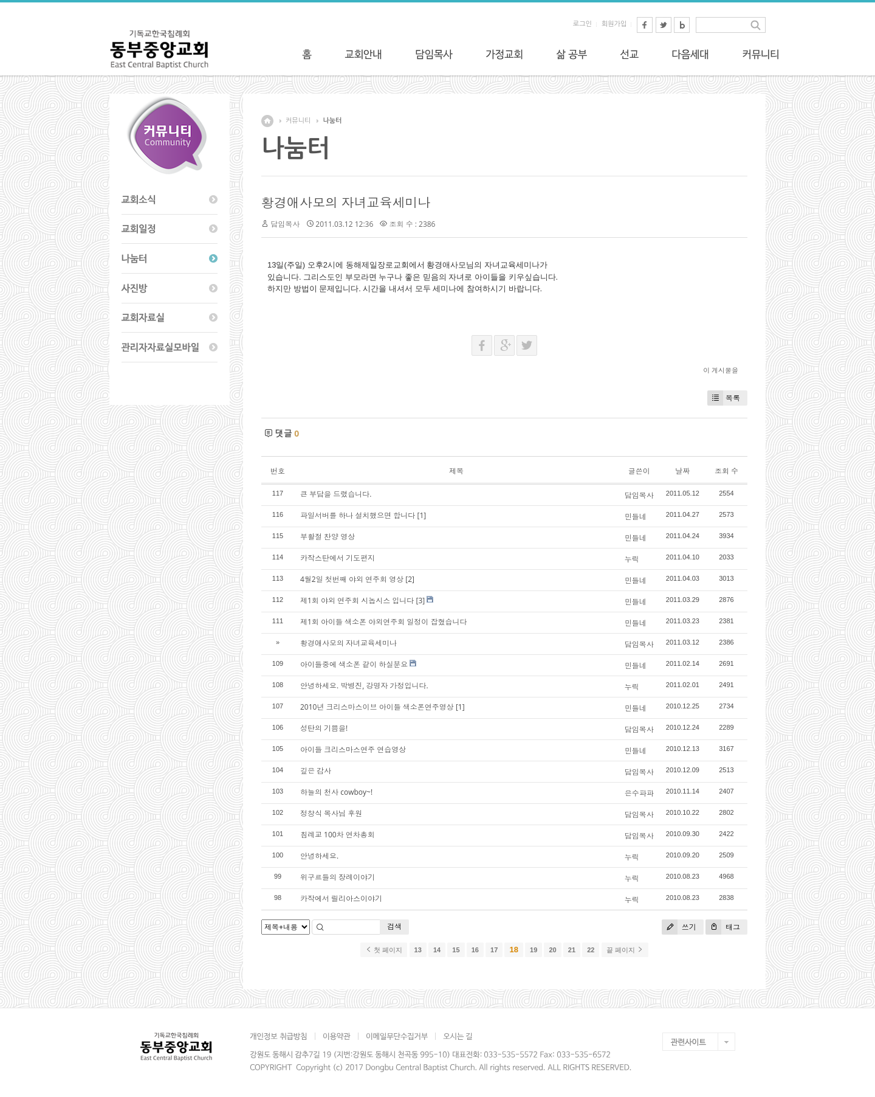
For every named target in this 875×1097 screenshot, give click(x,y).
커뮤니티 (298, 120)
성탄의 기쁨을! (324, 728)
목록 (723, 398)
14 (437, 949)
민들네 (636, 516)
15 (455, 949)
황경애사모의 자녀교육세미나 (345, 202)
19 (533, 949)
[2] (409, 579)
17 (494, 949)
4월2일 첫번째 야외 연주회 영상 (351, 579)
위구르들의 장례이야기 (337, 877)
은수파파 (639, 793)
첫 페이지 (383, 949)
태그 (722, 927)
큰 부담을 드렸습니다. (335, 494)
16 (475, 949)
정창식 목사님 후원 (331, 813)
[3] (420, 600)
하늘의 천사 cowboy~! (336, 792)
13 (418, 949)
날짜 (682, 471)
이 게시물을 (720, 370)
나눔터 (332, 120)
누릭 (632, 559)
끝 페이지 (624, 949)
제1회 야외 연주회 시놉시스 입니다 (357, 600)
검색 (394, 926)
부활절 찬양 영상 (327, 536)
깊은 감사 (315, 771)
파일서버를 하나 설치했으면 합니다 (357, 515)
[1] (421, 515)
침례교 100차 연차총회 (337, 834)
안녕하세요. (319, 856)
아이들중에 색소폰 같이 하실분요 (354, 664)
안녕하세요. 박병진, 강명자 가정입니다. (364, 685)
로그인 (582, 24)
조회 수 (726, 471)
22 (590, 949)
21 (571, 949)
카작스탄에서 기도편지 (337, 558)
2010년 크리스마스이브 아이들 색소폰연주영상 (377, 707)
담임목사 (285, 224)
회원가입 (614, 24)
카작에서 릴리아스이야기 (341, 898)
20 (552, 949)
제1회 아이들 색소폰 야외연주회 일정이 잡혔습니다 (383, 622)
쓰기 (679, 927)
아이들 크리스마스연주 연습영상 (353, 749)
